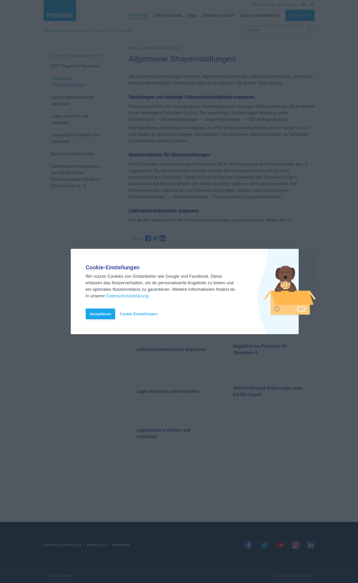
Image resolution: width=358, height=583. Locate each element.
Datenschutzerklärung (127, 296)
